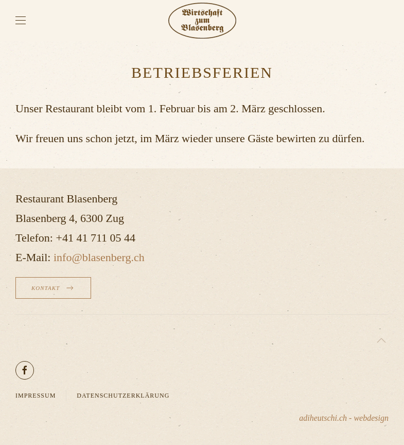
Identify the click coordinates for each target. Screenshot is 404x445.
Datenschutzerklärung (123, 395)
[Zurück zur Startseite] (202, 20)
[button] (20, 20)
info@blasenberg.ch (99, 257)
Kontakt (53, 288)
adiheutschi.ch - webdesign (344, 418)
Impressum (35, 395)
